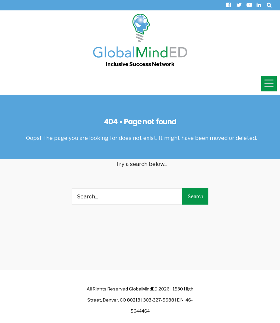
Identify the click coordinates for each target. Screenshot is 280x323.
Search (195, 196)
